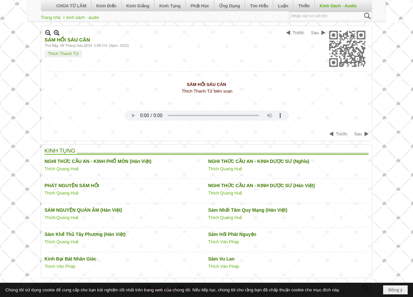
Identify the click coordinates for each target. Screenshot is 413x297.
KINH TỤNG (59, 151)
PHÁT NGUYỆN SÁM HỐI (71, 185)
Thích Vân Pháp (223, 241)
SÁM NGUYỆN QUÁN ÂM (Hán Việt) (83, 210)
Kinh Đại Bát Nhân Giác (70, 258)
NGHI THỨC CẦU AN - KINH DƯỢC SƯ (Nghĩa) (258, 161)
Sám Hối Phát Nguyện (232, 234)
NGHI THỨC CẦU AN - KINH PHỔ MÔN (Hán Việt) (97, 161)
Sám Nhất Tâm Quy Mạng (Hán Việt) (247, 210)
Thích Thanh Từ (63, 53)
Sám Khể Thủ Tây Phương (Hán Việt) (84, 234)
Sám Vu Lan (221, 258)
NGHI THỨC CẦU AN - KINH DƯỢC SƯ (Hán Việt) (261, 185)
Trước (298, 32)
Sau (315, 32)
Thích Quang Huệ (61, 168)
